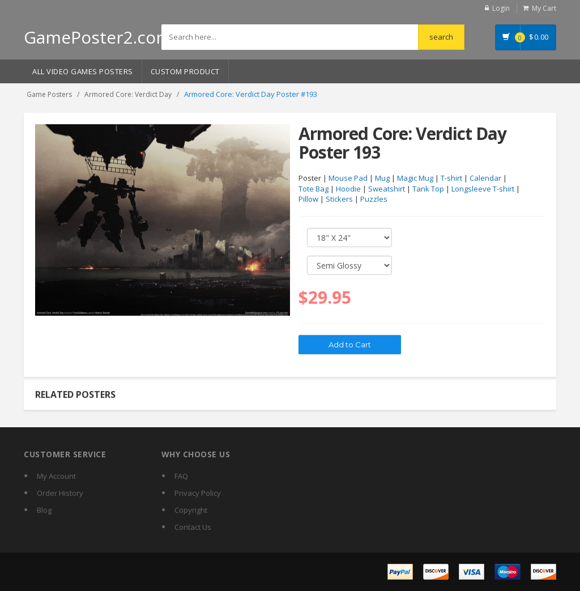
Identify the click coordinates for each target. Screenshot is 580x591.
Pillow (308, 199)
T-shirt (451, 178)
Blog (44, 510)
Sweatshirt (386, 189)
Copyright (190, 510)
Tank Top (428, 189)
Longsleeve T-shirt (482, 189)
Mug (382, 178)
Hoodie (348, 189)
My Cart (544, 8)
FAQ (181, 476)
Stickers (339, 199)
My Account (56, 476)
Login (501, 8)
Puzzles (373, 199)
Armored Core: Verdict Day (128, 94)
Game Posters (49, 94)
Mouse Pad (348, 178)
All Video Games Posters (82, 71)
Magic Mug (415, 178)
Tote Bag (313, 189)
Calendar (485, 178)
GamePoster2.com (98, 37)
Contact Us (192, 527)
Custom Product (185, 71)
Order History (60, 493)
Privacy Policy (197, 493)
